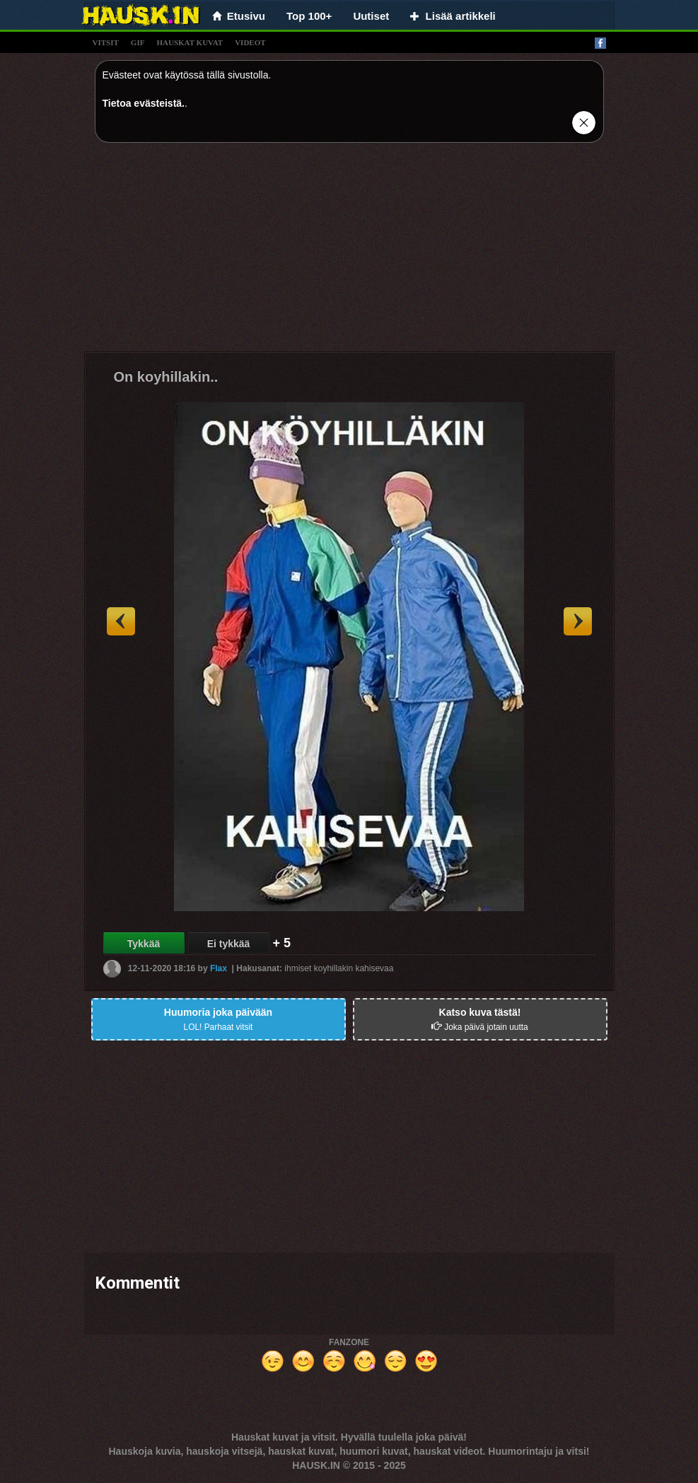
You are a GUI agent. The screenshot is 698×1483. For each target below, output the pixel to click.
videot (250, 42)
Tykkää (143, 943)
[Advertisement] (349, 252)
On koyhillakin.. (166, 377)
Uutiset (371, 16)
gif (138, 42)
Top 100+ (309, 16)
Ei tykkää (228, 943)
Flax (218, 968)
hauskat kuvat (189, 42)
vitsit (106, 42)
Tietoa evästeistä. (144, 103)
